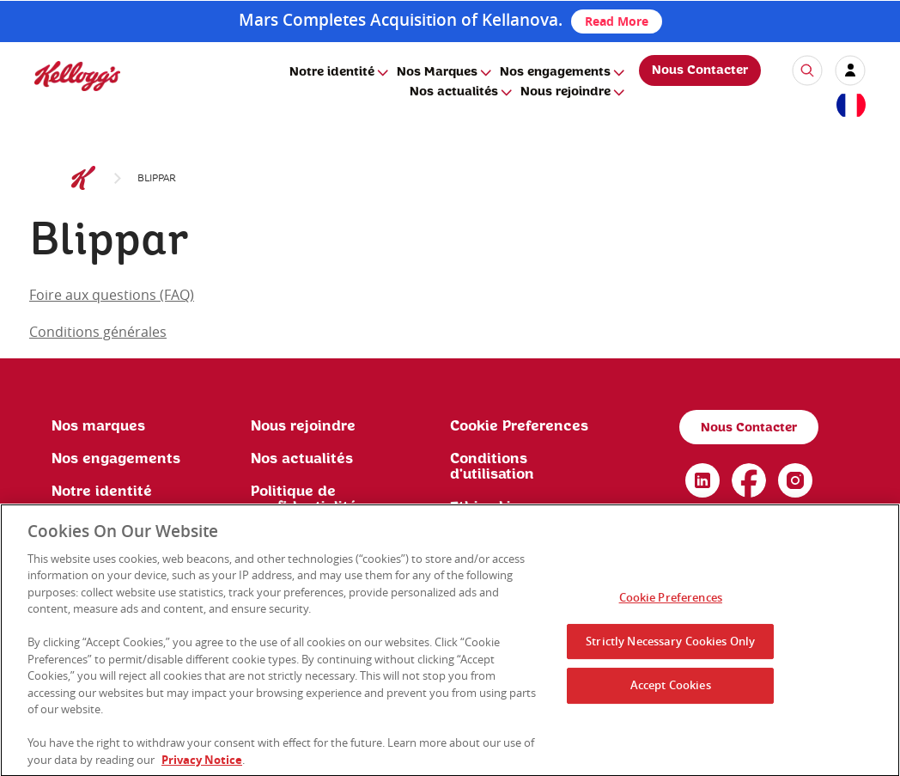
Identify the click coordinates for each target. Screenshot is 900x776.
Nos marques (98, 426)
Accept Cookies (670, 690)
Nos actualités (454, 92)
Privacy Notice (201, 765)
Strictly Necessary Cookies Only (670, 645)
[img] (77, 76)
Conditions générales (98, 331)
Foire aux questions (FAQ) (111, 294)
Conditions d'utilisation (492, 466)
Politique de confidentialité (304, 499)
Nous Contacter (700, 70)
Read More (616, 21)
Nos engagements (555, 72)
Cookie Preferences (519, 426)
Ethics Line (489, 507)
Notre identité (331, 72)
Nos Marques (437, 72)
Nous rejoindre (565, 92)
